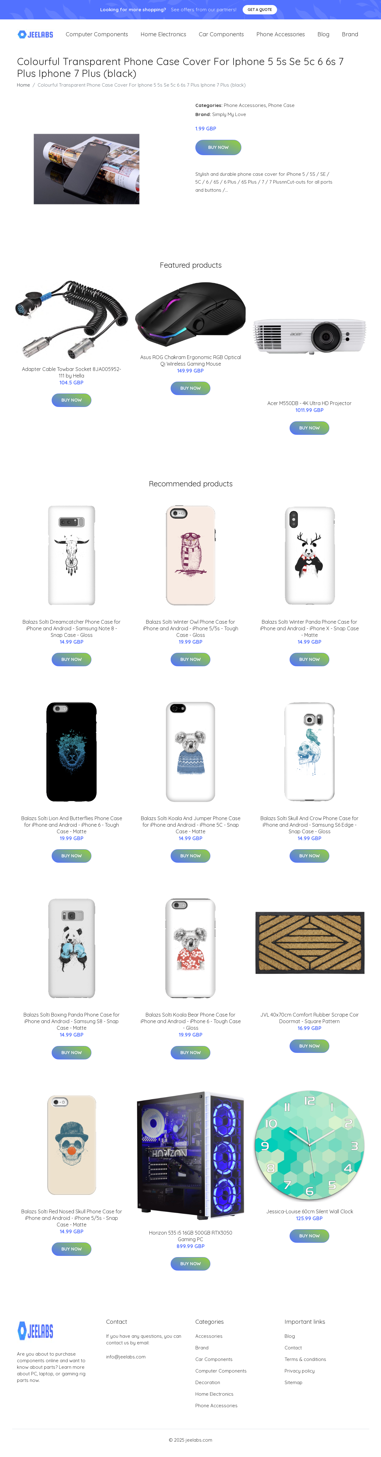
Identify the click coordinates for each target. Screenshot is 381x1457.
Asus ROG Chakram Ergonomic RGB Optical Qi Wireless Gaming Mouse (190, 366)
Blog (323, 37)
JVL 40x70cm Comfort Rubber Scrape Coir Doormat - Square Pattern (309, 1024)
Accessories (209, 1342)
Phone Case (281, 111)
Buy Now (218, 153)
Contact (293, 1354)
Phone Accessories (280, 37)
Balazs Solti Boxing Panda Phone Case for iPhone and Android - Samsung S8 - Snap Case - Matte (71, 1027)
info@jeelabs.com (126, 1363)
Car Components (221, 37)
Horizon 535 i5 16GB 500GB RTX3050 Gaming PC (190, 1242)
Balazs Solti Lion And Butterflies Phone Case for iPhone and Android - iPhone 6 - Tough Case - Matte (71, 831)
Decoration (207, 1389)
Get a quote (260, 9)
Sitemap (293, 1389)
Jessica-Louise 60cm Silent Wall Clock (309, 1218)
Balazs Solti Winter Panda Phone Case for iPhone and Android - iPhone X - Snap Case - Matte (309, 634)
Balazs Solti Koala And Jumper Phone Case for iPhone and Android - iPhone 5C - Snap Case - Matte (190, 831)
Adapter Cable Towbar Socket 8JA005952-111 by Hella (71, 378)
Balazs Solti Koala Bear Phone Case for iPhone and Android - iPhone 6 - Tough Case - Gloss (191, 1027)
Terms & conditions (305, 1365)
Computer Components (97, 37)
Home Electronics (163, 37)
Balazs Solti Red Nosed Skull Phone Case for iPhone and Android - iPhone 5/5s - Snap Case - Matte (71, 1224)
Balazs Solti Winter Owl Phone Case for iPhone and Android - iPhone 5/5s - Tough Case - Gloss (190, 634)
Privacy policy (300, 1377)
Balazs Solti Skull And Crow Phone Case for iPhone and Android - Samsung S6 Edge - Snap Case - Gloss (309, 831)
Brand (350, 37)
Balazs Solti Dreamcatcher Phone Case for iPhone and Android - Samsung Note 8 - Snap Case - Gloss (72, 634)
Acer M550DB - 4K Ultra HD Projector (309, 409)
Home (23, 91)
